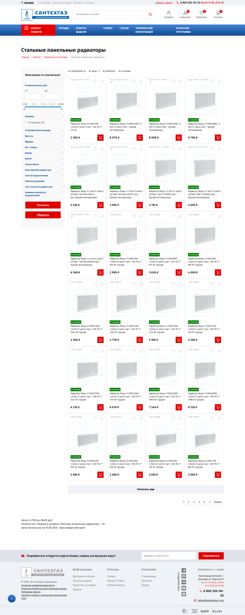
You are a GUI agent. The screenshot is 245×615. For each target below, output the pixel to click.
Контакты (78, 2)
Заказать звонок (163, 2)
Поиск (150, 14)
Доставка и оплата (61, 2)
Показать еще (145, 489)
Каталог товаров (36, 30)
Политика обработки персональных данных (44, 588)
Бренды (64, 28)
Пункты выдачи (81, 30)
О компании (44, 2)
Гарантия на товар (84, 585)
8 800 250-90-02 (190, 2)
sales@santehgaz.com (211, 600)
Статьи (124, 28)
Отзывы (89, 2)
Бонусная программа (183, 30)
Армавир (29, 2)
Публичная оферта (30, 592)
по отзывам (124, 71)
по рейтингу (108, 71)
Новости (147, 580)
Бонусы (77, 589)
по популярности (77, 71)
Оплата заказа (116, 585)
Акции (145, 585)
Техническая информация (144, 30)
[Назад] (183, 502)
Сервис (108, 28)
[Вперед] (209, 502)
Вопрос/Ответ (115, 580)
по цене (94, 71)
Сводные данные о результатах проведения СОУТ (44, 597)
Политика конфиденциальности (38, 585)
